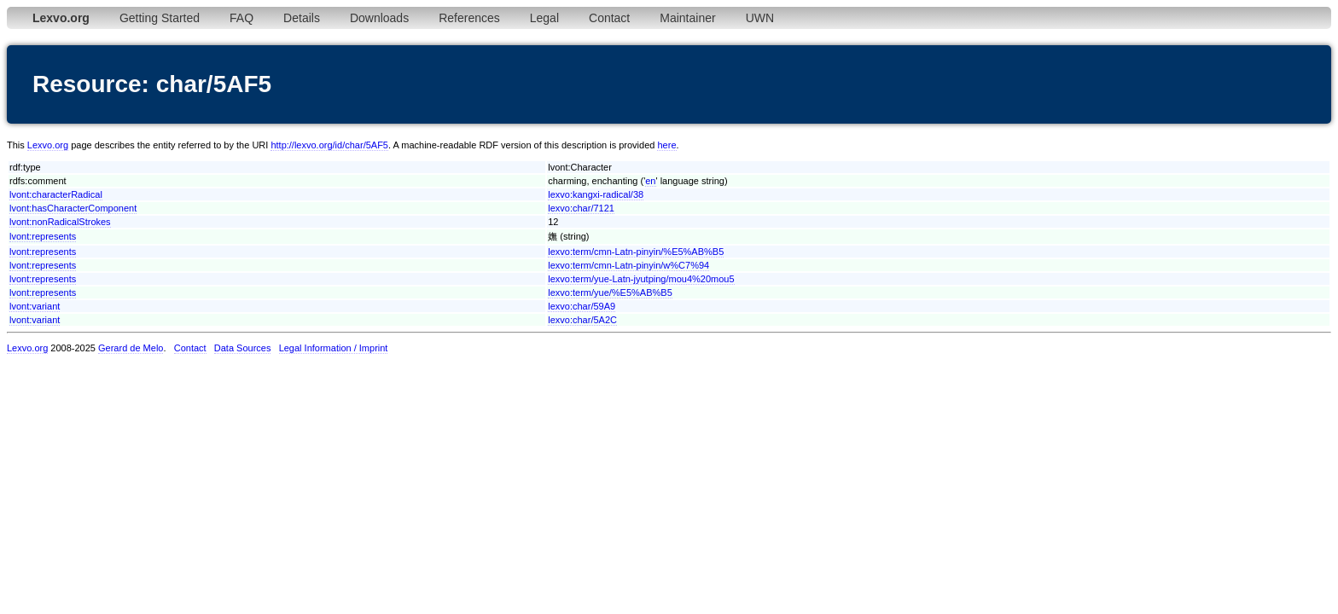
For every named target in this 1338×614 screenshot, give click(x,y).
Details (301, 18)
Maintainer (687, 18)
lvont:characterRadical (55, 194)
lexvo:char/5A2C (582, 320)
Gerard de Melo (130, 348)
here (666, 145)
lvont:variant (34, 306)
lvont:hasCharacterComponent (73, 208)
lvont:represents (42, 236)
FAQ (241, 18)
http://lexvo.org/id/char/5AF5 (329, 145)
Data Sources (242, 348)
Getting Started (159, 18)
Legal (544, 18)
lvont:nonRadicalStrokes (60, 222)
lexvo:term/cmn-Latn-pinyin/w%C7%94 (628, 265)
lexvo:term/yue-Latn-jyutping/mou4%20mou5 (641, 279)
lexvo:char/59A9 (581, 306)
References (469, 18)
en (650, 181)
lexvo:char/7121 (581, 208)
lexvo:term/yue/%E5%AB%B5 (610, 292)
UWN (760, 18)
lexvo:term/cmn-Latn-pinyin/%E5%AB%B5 (636, 251)
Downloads (379, 18)
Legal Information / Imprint (333, 348)
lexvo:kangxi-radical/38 (595, 194)
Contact (609, 18)
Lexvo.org (47, 145)
